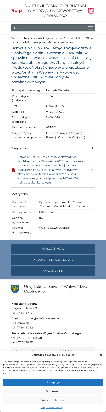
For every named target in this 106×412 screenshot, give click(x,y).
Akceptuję (53, 382)
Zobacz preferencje (53, 400)
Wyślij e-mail (68, 250)
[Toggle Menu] (90, 27)
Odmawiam (53, 391)
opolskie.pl (53, 271)
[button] (101, 355)
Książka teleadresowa (53, 260)
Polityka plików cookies (51, 407)
